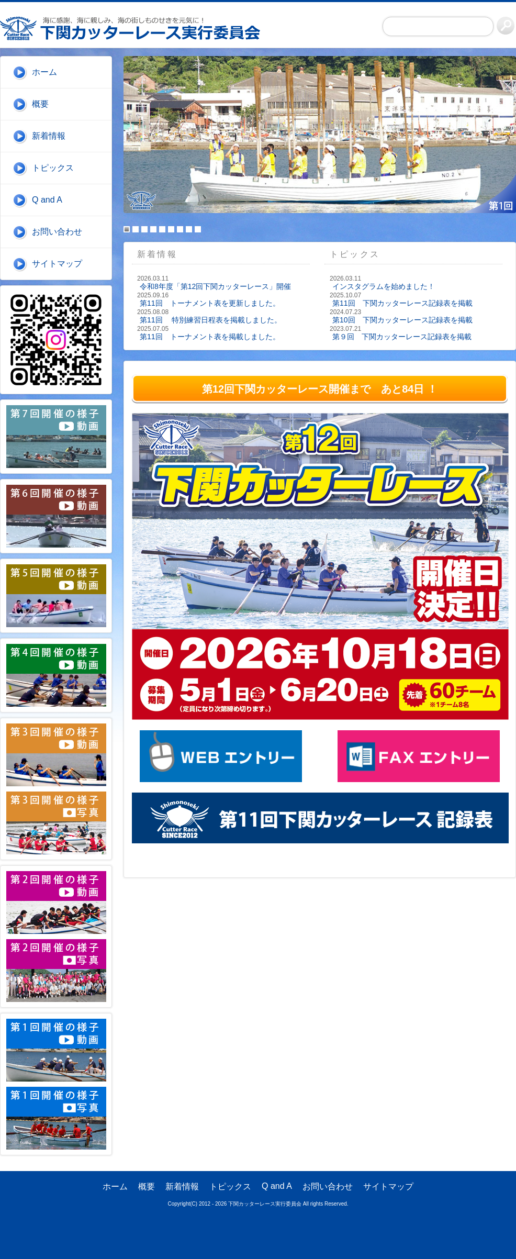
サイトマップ (57, 263)
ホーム (44, 72)
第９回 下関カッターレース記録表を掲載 (402, 336)
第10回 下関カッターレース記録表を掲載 (402, 320)
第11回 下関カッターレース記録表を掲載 (402, 303)
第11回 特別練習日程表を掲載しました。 (211, 320)
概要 (40, 103)
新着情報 (48, 135)
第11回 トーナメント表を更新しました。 (210, 303)
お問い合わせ (57, 231)
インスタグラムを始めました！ (383, 286)
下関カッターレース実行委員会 (136, 28)
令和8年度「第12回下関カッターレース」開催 (215, 286)
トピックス (53, 167)
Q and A (47, 199)
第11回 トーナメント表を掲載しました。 (210, 336)
